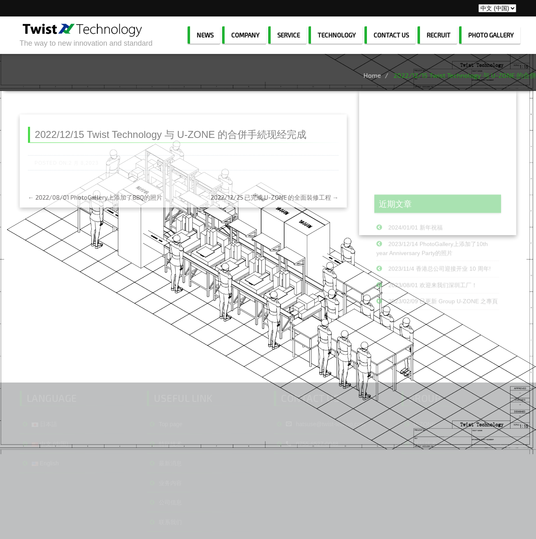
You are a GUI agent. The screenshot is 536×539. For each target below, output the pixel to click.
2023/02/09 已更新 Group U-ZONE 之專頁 (443, 324)
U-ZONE (424, 456)
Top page (171, 456)
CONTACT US (391, 35)
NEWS (205, 35)
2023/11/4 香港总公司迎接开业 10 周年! (439, 291)
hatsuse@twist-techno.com (325, 456)
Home (394, 75)
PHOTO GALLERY (491, 35)
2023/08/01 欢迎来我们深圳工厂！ (432, 307)
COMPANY (245, 35)
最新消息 (170, 495)
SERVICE (288, 35)
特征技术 (170, 475)
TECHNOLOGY (337, 35)
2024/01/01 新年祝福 (415, 250)
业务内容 (170, 514)
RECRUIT (438, 35)
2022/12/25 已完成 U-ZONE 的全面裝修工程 (275, 205)
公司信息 (170, 534)
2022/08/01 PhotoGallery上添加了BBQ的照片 (95, 205)
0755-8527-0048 (312, 475)
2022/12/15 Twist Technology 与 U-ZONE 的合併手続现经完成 (171, 142)
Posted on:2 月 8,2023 (67, 171)
